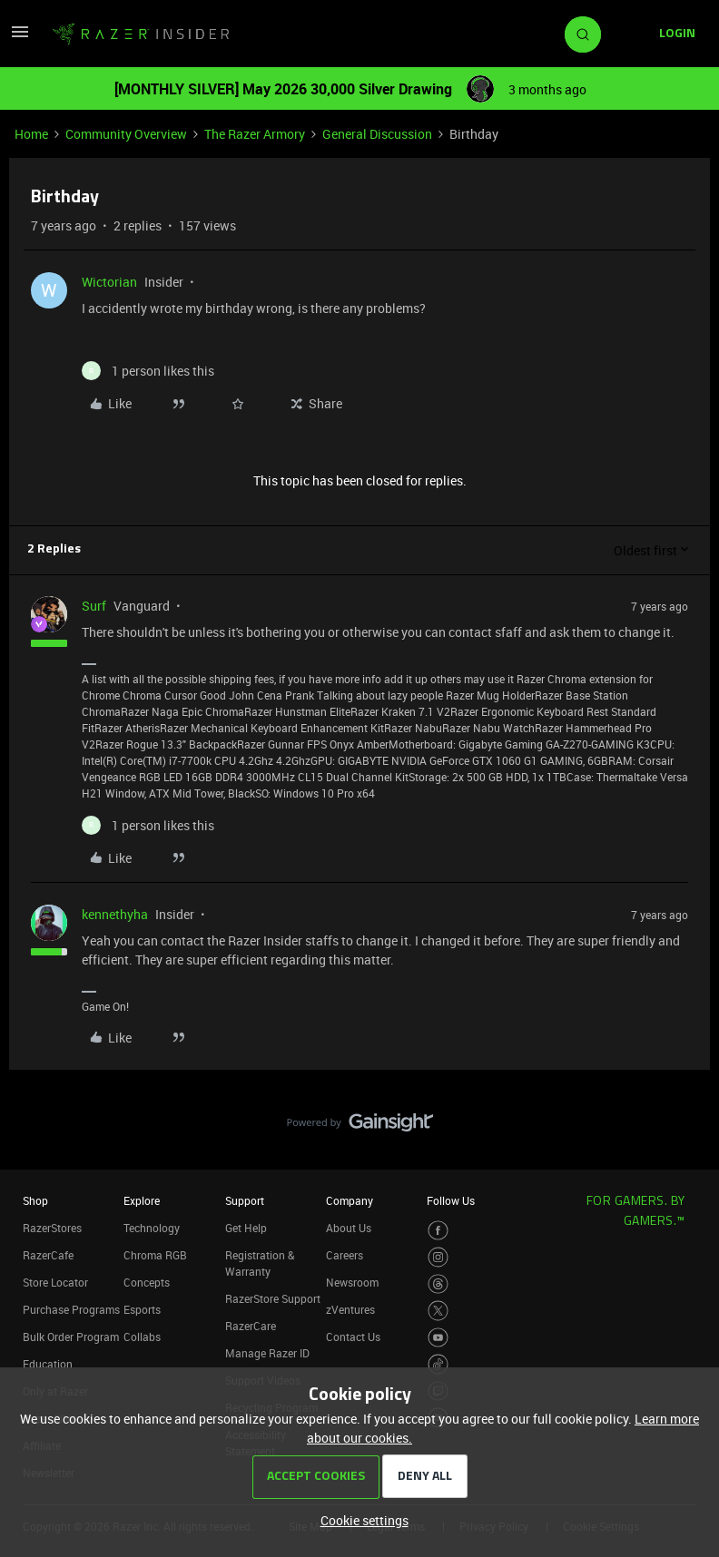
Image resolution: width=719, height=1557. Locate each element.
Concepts (146, 1282)
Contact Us (353, 1336)
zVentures (350, 1309)
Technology (151, 1227)
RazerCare (250, 1325)
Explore (141, 1200)
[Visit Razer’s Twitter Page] (438, 1310)
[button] (20, 37)
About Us (348, 1227)
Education (48, 1363)
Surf (94, 605)
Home (31, 133)
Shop (35, 1200)
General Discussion (377, 133)
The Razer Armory (254, 133)
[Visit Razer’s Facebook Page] (438, 1230)
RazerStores (52, 1227)
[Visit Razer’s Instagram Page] (438, 1257)
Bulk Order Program (71, 1336)
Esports (142, 1309)
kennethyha (115, 914)
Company (349, 1200)
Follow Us (451, 1200)
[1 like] (148, 370)
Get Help (246, 1227)
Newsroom (352, 1282)
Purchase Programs (71, 1309)
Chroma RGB (155, 1255)
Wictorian (109, 281)
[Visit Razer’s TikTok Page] (438, 1364)
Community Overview (126, 133)
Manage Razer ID (267, 1353)
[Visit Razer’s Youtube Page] (438, 1338)
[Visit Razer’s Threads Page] (438, 1284)
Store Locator (55, 1282)
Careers (344, 1255)
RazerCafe (48, 1255)
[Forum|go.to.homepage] (140, 34)
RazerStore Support (272, 1298)
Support (244, 1200)
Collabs (142, 1336)
